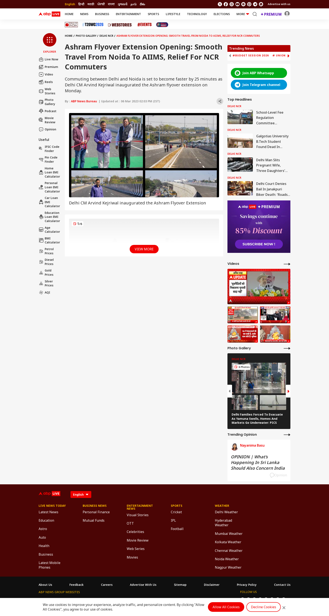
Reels (46, 81)
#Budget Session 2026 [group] (250, 55)
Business (102, 14)
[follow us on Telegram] (255, 4)
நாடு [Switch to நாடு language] (134, 4)
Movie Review (47, 120)
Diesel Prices (46, 262)
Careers (106, 584)
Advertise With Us (143, 584)
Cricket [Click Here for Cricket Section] (176, 512)
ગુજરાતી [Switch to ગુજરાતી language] (122, 4)
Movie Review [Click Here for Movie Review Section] (138, 540)
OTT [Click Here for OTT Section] (130, 523)
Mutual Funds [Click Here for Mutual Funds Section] (93, 520)
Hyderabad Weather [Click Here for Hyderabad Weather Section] (223, 522)
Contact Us (282, 584)
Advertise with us (279, 4)
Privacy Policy (247, 584)
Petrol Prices (46, 251)
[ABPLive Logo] (49, 14)
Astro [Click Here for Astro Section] (43, 528)
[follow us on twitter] (219, 4)
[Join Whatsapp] (261, 4)
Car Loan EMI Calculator (49, 202)
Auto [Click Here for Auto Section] (42, 537)
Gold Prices (46, 272)
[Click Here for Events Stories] (144, 24)
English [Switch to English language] (70, 4)
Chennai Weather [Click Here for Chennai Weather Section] (229, 550)
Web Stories (47, 91)
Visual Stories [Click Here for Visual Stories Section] (138, 515)
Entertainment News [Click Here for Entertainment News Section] (140, 507)
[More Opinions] (287, 434)
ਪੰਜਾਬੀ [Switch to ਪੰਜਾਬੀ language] (101, 4)
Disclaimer (211, 584)
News (84, 14)
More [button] (242, 14)
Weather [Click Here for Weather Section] (222, 505)
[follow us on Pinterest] (249, 4)
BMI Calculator (49, 240)
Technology (197, 14)
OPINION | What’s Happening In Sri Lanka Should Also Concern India (258, 462)
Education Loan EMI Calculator (49, 217)
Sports (153, 14)
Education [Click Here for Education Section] (46, 520)
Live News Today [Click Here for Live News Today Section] (52, 505)
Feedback (76, 584)
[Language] (80, 494)
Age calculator (49, 230)
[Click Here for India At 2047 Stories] (162, 24)
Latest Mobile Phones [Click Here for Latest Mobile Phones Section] (49, 565)
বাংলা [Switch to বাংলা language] (111, 4)
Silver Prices (46, 283)
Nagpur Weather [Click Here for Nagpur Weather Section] (228, 567)
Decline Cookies (263, 607)
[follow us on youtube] (237, 4)
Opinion (47, 129)
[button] (49, 43)
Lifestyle (173, 14)
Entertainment (128, 14)
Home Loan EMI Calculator (49, 172)
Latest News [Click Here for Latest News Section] (48, 512)
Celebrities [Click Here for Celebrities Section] (135, 531)
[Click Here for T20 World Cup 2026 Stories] (92, 24)
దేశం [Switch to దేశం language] (142, 4)
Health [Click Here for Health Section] (44, 545)
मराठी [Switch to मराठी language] (90, 4)
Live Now (48, 59)
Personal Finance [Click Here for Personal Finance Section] (96, 512)
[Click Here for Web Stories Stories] (120, 25)
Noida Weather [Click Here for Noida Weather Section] (227, 559)
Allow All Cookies (226, 607)
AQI (44, 292)
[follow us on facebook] (225, 4)
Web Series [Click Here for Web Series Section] (136, 548)
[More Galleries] (287, 348)
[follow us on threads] (231, 4)
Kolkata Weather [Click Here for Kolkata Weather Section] (228, 542)
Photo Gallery (47, 102)
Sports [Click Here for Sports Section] (176, 505)
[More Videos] (287, 263)
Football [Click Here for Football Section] (177, 528)
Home (69, 14)
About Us (45, 584)
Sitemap (180, 584)
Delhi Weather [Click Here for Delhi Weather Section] (226, 512)
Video (46, 74)
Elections (222, 14)
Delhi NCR (106, 36)
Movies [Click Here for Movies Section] (132, 557)
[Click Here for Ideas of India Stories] (71, 24)
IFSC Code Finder (49, 149)
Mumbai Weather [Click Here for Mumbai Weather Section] (229, 533)
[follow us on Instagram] (243, 4)
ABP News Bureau (84, 101)
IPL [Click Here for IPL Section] (173, 520)
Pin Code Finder (48, 159)
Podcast (47, 110)
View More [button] (144, 249)
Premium (48, 66)
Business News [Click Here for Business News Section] (95, 505)
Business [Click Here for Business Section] (46, 554)
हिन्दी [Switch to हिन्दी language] (81, 4)
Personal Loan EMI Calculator (49, 187)
